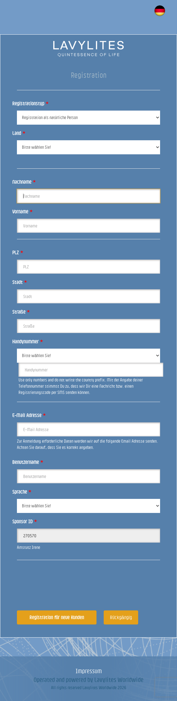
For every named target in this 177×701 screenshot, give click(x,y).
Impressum (88, 671)
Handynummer (27, 341)
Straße (21, 311)
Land (18, 133)
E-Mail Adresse (29, 415)
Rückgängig (121, 617)
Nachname (24, 181)
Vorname (22, 211)
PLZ (17, 252)
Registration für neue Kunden (56, 617)
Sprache (21, 491)
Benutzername (27, 462)
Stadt (19, 282)
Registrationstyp (30, 103)
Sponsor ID (24, 521)
